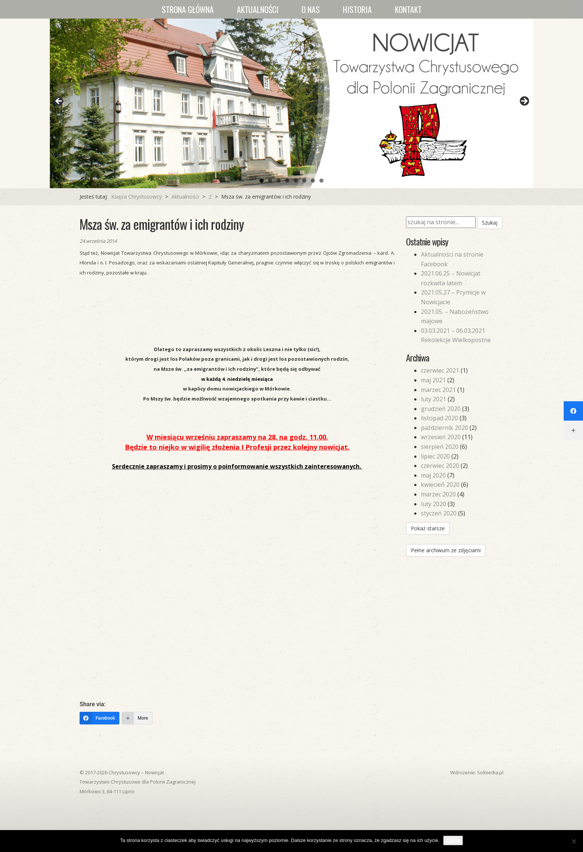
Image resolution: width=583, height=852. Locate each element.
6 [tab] (304, 181)
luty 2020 (433, 504)
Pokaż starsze (428, 528)
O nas (311, 9)
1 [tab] (262, 181)
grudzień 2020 (441, 409)
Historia (357, 9)
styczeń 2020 (439, 513)
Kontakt (408, 9)
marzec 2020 (438, 494)
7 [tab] (313, 181)
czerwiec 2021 (440, 370)
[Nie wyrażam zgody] (573, 841)
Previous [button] (59, 101)
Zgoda (453, 840)
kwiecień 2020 (440, 484)
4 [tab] (287, 181)
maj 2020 (433, 475)
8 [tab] (321, 181)
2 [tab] (270, 181)
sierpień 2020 (439, 447)
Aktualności (257, 9)
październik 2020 (444, 428)
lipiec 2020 (435, 456)
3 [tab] (279, 181)
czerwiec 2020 (440, 466)
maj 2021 (433, 380)
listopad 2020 (439, 418)
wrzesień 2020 (441, 437)
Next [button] (523, 101)
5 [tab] (296, 181)
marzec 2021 (438, 390)
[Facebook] (99, 718)
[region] (291, 103)
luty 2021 (433, 399)
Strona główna (188, 9)
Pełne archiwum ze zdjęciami (446, 550)
